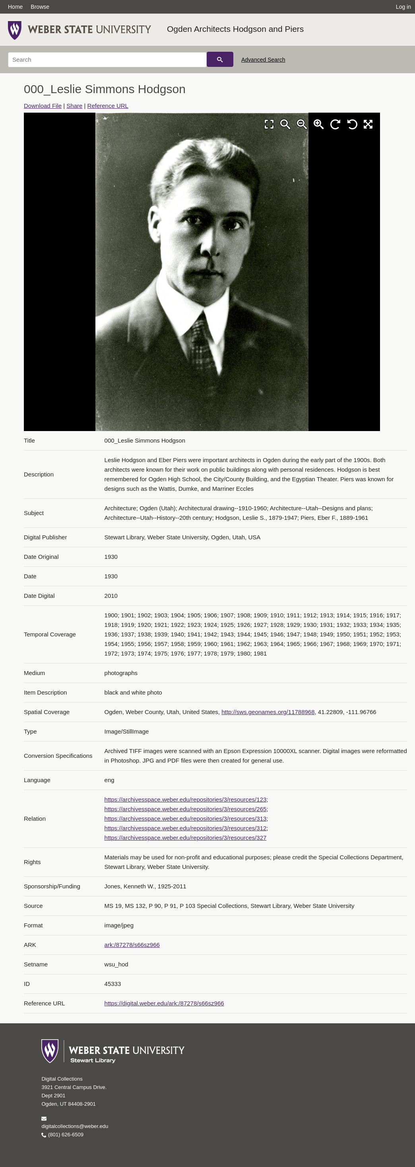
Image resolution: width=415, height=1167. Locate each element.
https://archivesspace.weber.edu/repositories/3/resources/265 (186, 809)
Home (15, 7)
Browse (40, 7)
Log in (403, 7)
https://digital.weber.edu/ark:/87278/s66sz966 (164, 1003)
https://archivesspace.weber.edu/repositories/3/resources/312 (186, 828)
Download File (43, 105)
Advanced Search (263, 60)
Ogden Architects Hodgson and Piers (235, 28)
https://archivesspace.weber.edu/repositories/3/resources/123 (186, 799)
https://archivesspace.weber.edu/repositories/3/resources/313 (186, 818)
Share (74, 105)
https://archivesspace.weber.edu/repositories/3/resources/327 (186, 837)
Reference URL (107, 105)
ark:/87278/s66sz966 (132, 944)
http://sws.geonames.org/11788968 (267, 711)
